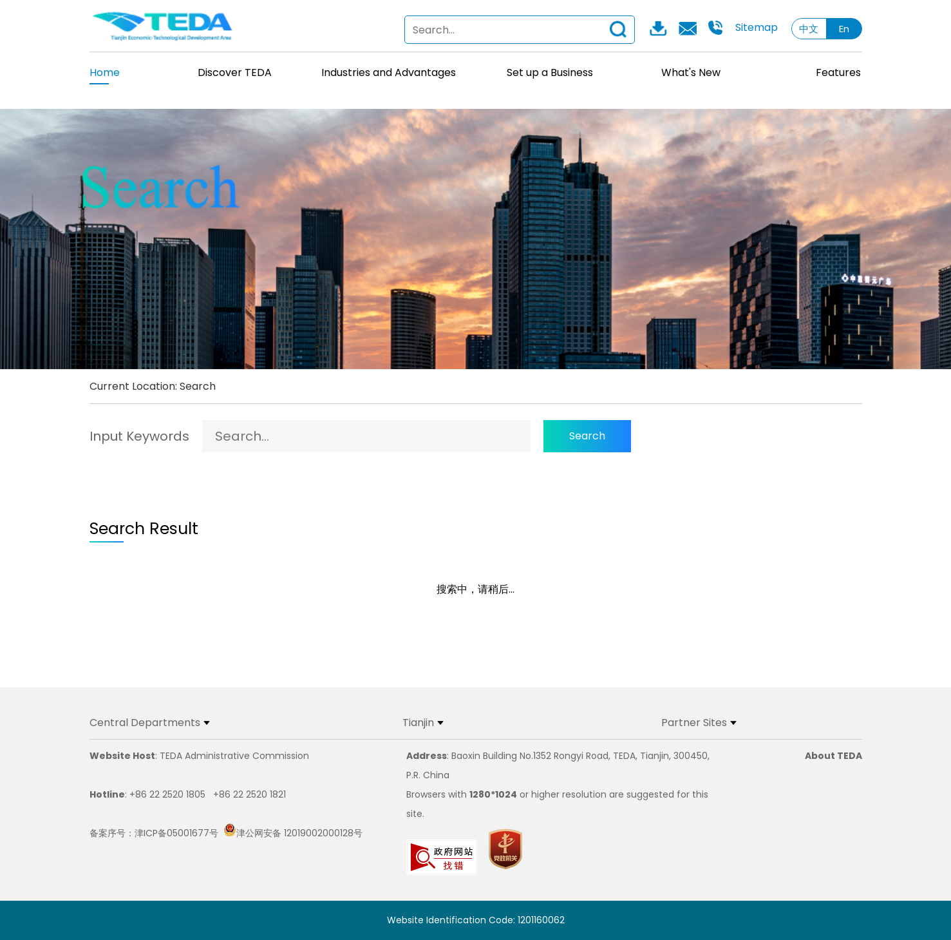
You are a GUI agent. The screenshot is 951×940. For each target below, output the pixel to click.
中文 (808, 28)
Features (838, 72)
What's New (690, 72)
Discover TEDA (235, 72)
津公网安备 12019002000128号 (293, 833)
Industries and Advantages (388, 72)
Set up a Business (550, 72)
